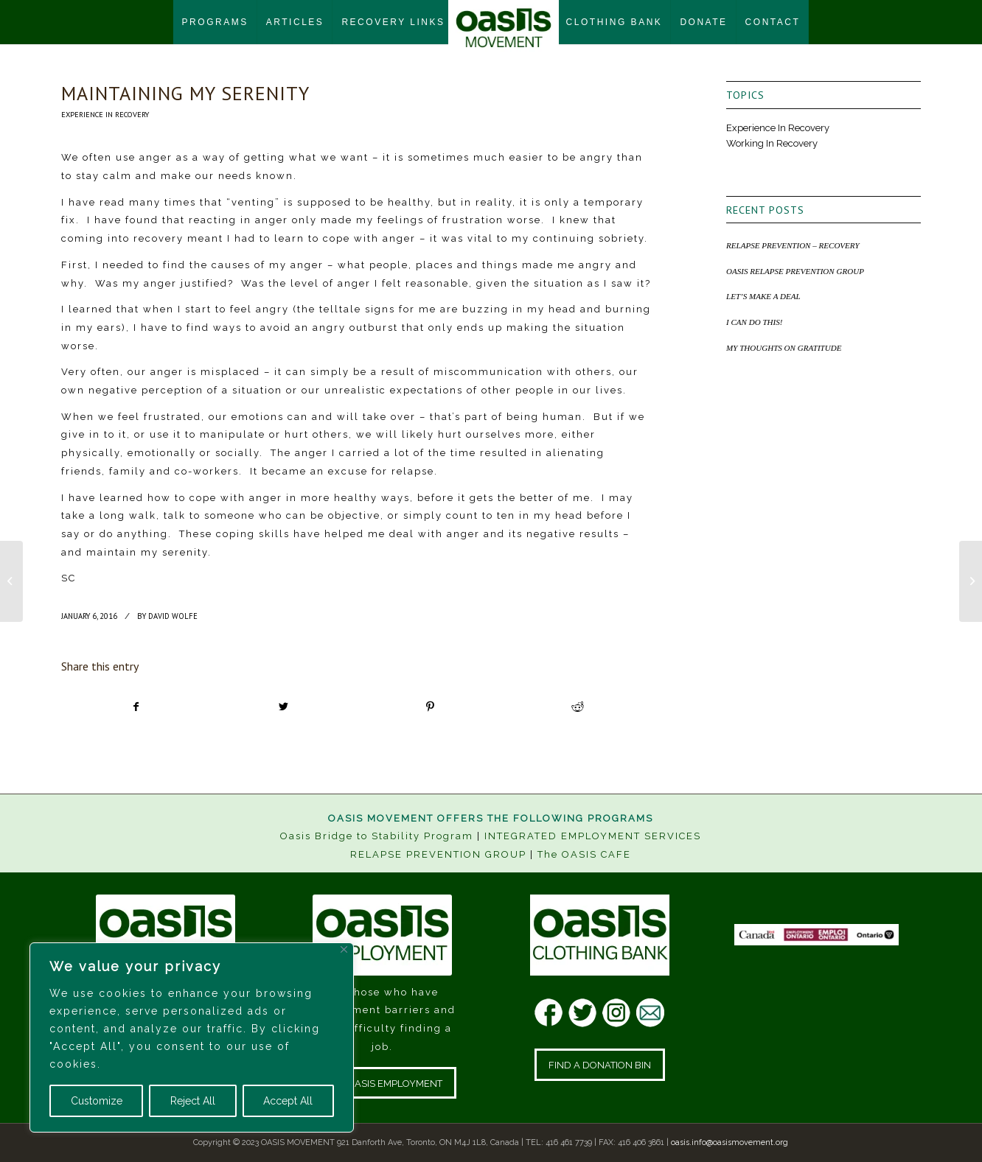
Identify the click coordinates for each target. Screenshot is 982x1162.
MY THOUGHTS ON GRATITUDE (783, 347)
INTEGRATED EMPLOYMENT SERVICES (592, 835)
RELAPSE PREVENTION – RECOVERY (793, 245)
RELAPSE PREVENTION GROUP (438, 854)
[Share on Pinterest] (431, 707)
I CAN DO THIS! (754, 322)
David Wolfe (173, 616)
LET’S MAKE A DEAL (763, 296)
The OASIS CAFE (584, 854)
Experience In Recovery (105, 114)
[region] (191, 1037)
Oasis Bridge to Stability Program (376, 835)
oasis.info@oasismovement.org (729, 1142)
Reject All (192, 1101)
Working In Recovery (772, 143)
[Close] (344, 949)
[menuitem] (215, 22)
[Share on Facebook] (135, 707)
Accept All (288, 1101)
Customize (96, 1101)
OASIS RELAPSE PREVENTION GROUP (795, 271)
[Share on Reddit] (577, 707)
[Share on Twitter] (283, 707)
